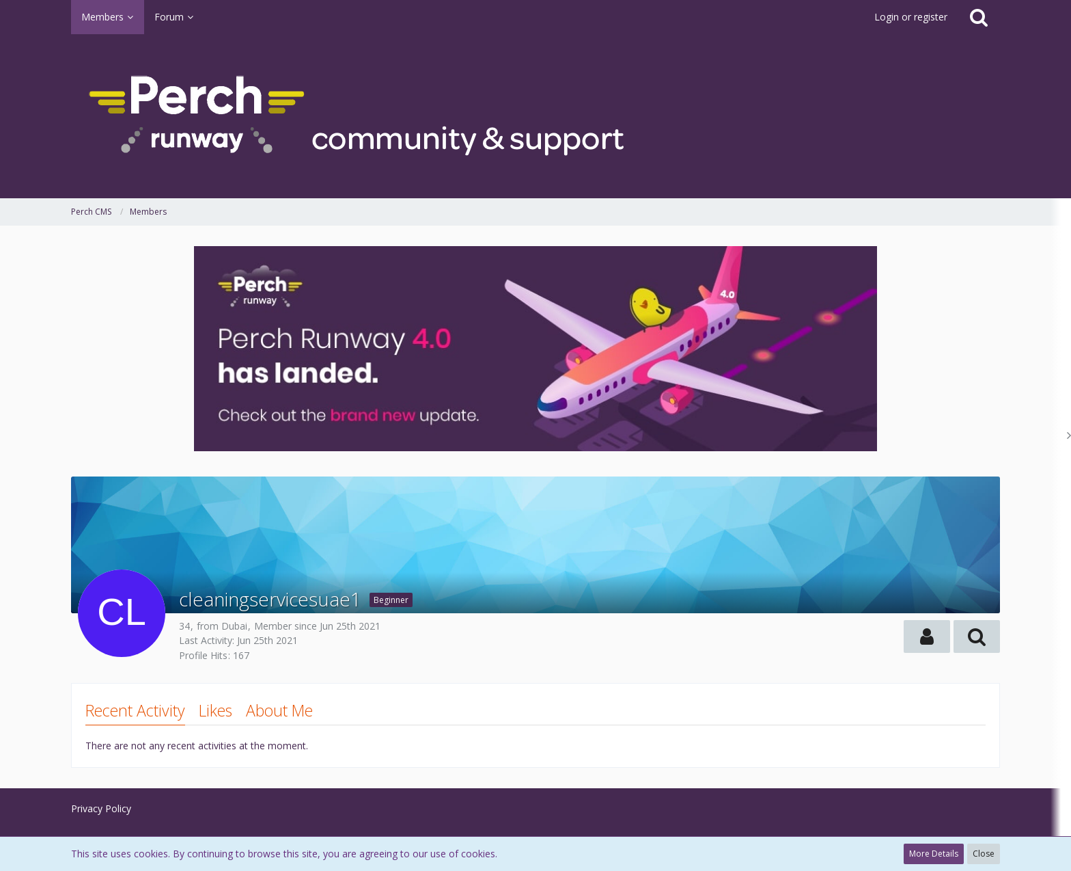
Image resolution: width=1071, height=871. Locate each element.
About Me (279, 710)
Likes (215, 710)
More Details (933, 853)
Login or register (910, 16)
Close (983, 853)
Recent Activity (135, 710)
